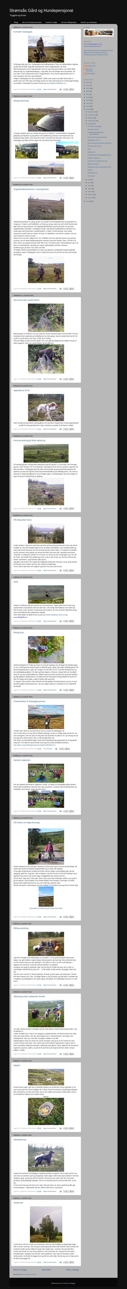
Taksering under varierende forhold (29, 996)
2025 (88, 82)
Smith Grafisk (90, 73)
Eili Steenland (90, 66)
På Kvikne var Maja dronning (26, 822)
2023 (88, 85)
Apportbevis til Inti (21, 390)
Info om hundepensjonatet (32, 22)
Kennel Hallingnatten (69, 22)
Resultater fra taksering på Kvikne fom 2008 (46, 908)
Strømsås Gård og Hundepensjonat (41, 10)
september (92, 121)
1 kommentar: (48, 749)
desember (91, 112)
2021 (88, 88)
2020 (88, 91)
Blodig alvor (19, 632)
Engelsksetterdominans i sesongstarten (31, 189)
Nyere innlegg (20, 1270)
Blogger (72, 1283)
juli (89, 180)
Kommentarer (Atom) (29, 1274)
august (90, 124)
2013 (88, 201)
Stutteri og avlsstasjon (89, 22)
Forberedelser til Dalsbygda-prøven (29, 701)
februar (90, 194)
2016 (88, 103)
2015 (88, 106)
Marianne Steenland (89, 70)
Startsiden (46, 1270)
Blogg (16, 22)
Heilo (16, 582)
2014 (88, 109)
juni (89, 182)
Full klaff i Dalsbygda (23, 32)
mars (90, 191)
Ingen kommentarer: (50, 89)
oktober (90, 118)
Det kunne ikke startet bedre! (26, 300)
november (91, 115)
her (72, 979)
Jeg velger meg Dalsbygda (23, 745)
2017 (88, 100)
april (89, 188)
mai (89, 185)
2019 (88, 94)
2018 (88, 97)
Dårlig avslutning (21, 928)
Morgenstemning (21, 101)
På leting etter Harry (23, 520)
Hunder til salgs (51, 22)
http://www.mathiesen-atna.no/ (53, 615)
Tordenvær (18, 1203)
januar (90, 197)
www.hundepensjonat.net (92, 46)
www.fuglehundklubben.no (56, 83)
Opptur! (17, 1065)
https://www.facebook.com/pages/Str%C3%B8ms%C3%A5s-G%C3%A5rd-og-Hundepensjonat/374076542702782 (98, 53)
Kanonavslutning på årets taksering (29, 440)
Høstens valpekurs (22, 760)
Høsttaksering (20, 1140)
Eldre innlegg (72, 1270)
